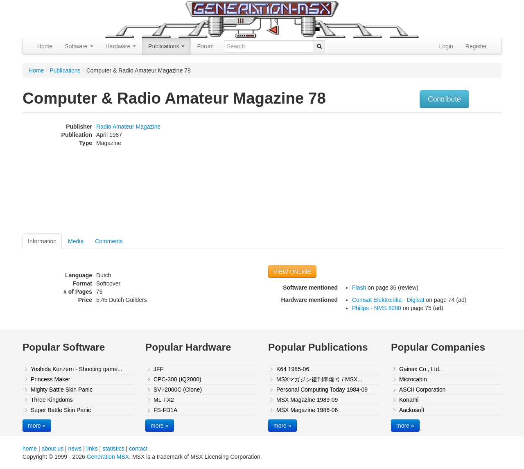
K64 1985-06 (292, 369)
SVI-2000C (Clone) (178, 389)
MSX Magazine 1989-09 (307, 399)
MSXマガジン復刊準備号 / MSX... (319, 379)
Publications (166, 46)
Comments (109, 241)
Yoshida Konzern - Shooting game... (76, 369)
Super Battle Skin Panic (61, 410)
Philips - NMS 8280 (376, 308)
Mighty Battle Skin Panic (62, 389)
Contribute (444, 99)
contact (138, 448)
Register (476, 46)
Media (76, 241)
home (30, 448)
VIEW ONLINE (292, 271)
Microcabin (413, 379)
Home (44, 46)
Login (446, 46)
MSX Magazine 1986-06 (307, 410)
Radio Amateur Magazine (128, 126)
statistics (113, 448)
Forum (205, 46)
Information (42, 241)
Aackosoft (411, 410)
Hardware (121, 46)
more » (37, 425)
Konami (408, 399)
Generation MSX (108, 456)
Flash (359, 287)
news (75, 448)
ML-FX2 (164, 399)
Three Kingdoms (52, 399)
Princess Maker (50, 379)
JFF (158, 369)
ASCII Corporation (422, 389)
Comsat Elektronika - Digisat (388, 300)
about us (52, 448)
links (92, 448)
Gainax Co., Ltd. (419, 369)
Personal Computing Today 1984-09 (322, 389)
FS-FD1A (165, 410)
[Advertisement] (419, 174)
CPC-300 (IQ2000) (177, 379)
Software (79, 46)
